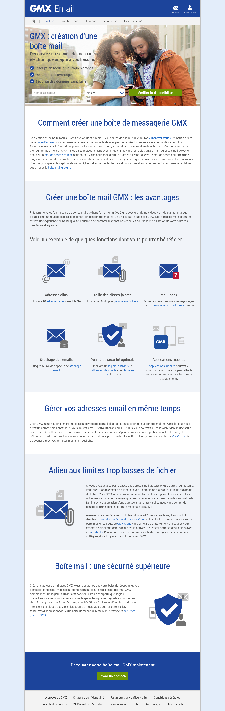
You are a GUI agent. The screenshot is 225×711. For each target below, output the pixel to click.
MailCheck (178, 436)
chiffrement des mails (102, 370)
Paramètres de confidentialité (128, 697)
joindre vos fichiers (126, 301)
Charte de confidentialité (88, 697)
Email (48, 21)
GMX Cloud (124, 524)
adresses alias (55, 301)
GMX (41, 8)
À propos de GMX (56, 697)
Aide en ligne (153, 704)
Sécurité (109, 21)
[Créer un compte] (190, 8)
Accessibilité (176, 704)
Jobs (136, 704)
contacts (97, 532)
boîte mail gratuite (59, 167)
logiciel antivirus (118, 366)
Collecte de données (54, 704)
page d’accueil (46, 142)
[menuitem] (33, 21)
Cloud (90, 21)
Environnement (117, 704)
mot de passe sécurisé (58, 155)
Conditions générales (167, 697)
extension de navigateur (169, 305)
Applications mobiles (162, 366)
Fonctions (69, 21)
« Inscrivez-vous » (160, 138)
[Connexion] (176, 8)
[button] (112, 676)
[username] (56, 92)
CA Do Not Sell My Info (87, 704)
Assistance (133, 21)
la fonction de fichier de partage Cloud (121, 519)
